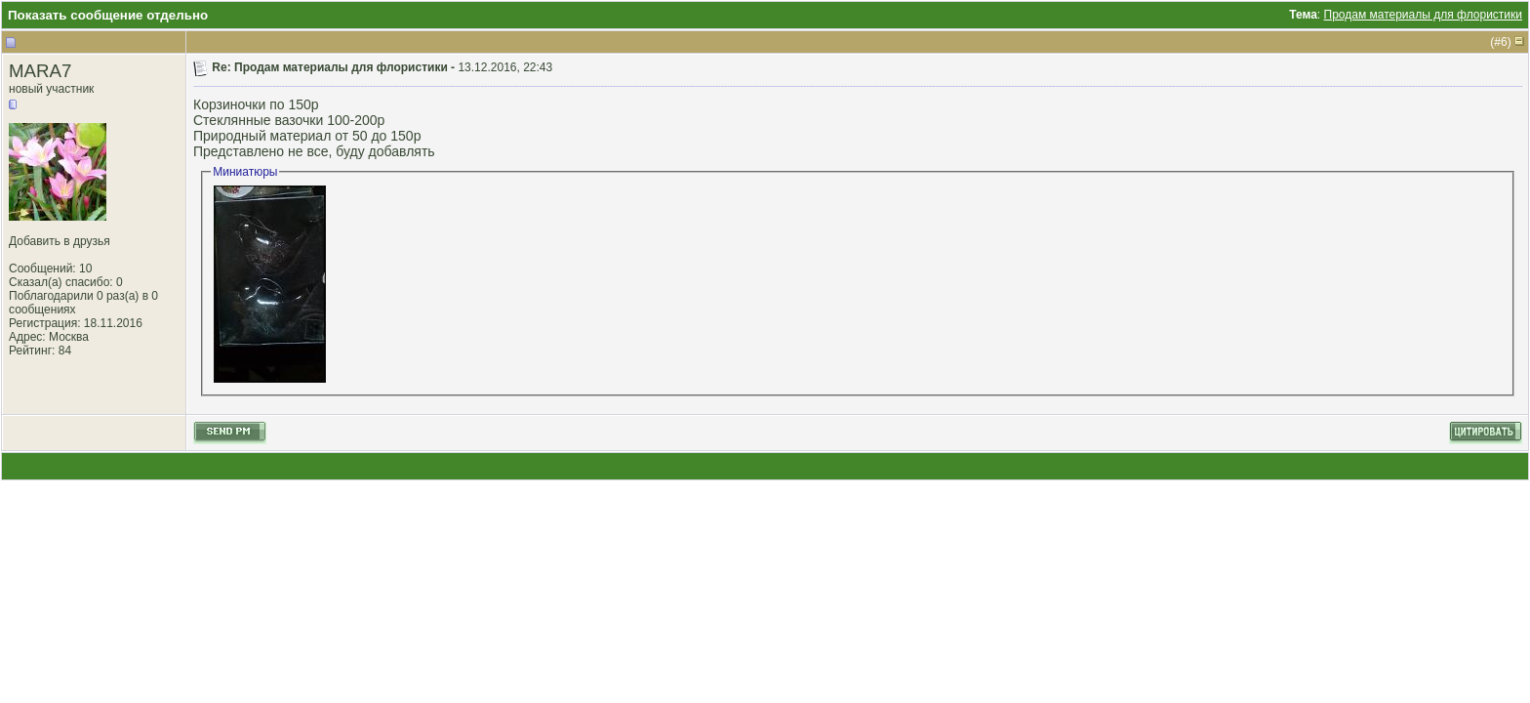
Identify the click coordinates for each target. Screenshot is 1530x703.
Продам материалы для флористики (1423, 14)
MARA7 (40, 71)
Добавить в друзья (59, 241)
